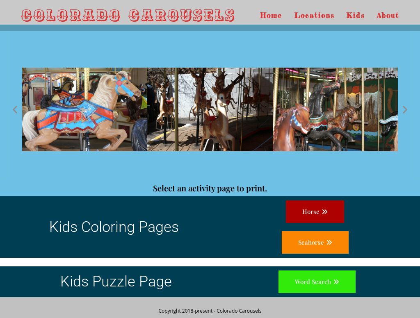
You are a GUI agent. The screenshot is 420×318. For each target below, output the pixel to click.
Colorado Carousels (128, 15)
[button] (15, 109)
